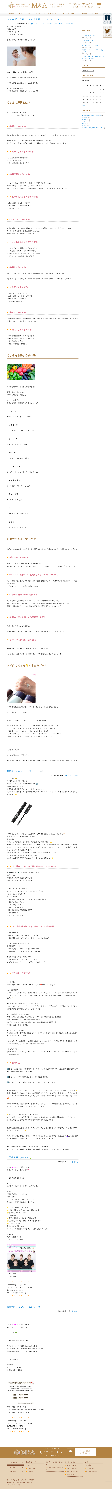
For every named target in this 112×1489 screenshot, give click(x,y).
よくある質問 (90, 1468)
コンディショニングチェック (45, 13)
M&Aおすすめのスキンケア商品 (91, 115)
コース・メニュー (67, 13)
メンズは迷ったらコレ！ (89, 36)
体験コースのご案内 (72, 1471)
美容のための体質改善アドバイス (66, 23)
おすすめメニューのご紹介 (90, 45)
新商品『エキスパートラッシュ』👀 (25, 771)
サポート (95, 13)
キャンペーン (71, 1475)
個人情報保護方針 (91, 1471)
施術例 (84, 124)
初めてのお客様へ (72, 1468)
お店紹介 (30, 1471)
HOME (11, 13)
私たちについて (24, 13)
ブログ (42, 23)
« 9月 (84, 105)
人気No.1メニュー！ (88, 40)
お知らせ (34, 23)
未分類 (49, 23)
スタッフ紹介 (31, 1468)
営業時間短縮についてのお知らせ (23, 1307)
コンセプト (30, 1465)
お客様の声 (83, 13)
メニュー (85, 121)
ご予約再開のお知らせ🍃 (19, 1157)
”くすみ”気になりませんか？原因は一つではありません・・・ (38, 19)
